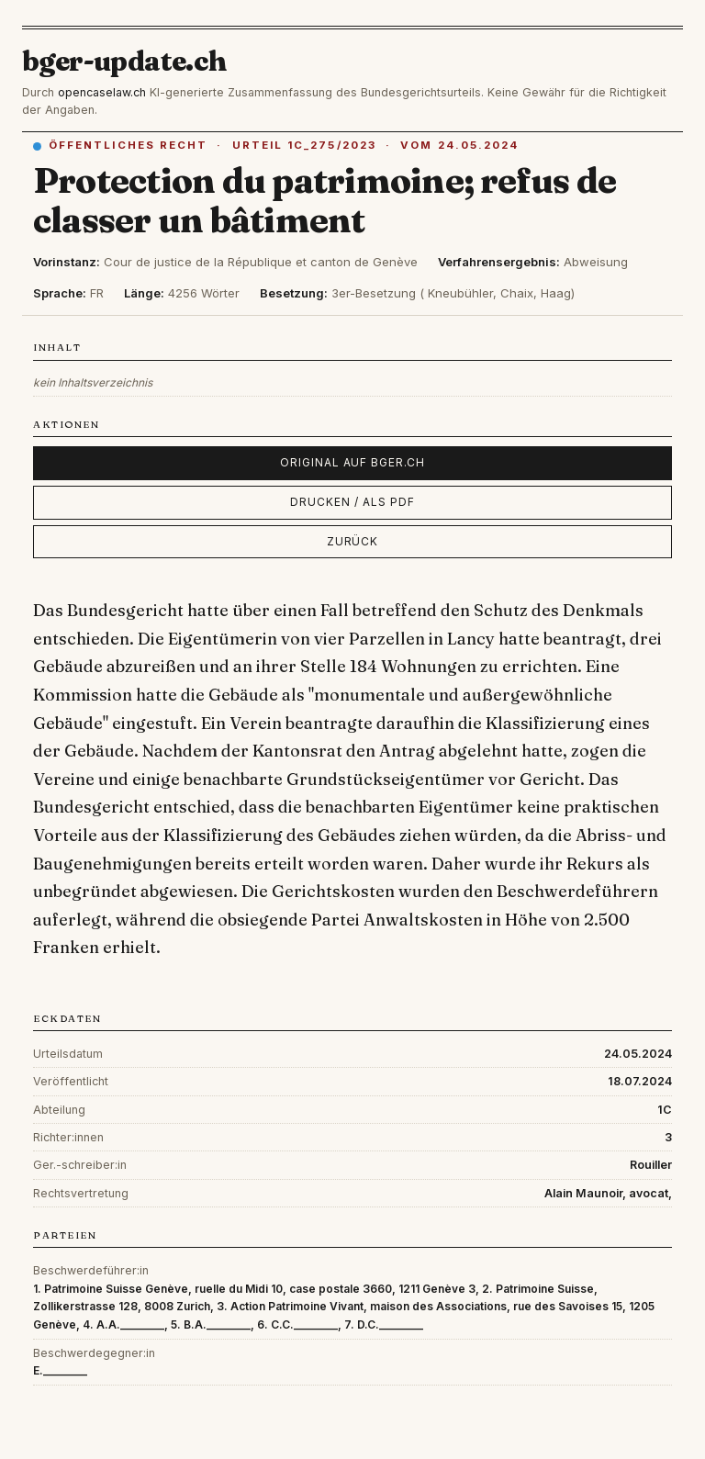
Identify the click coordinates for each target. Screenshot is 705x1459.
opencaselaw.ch (102, 92)
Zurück (353, 541)
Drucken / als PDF (352, 502)
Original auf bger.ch (352, 462)
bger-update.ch (125, 61)
